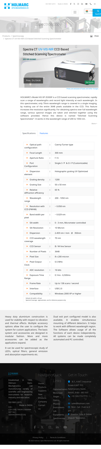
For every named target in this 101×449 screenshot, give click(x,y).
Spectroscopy (18, 36)
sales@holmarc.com (80, 403)
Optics (56, 400)
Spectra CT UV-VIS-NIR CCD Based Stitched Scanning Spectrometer (33, 38)
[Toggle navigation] (75, 12)
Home (41, 383)
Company (42, 401)
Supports (42, 390)
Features (44, 133)
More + (94, 123)
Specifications (29, 133)
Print (94, 36)
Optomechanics (60, 389)
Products (6, 36)
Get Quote (90, 82)
